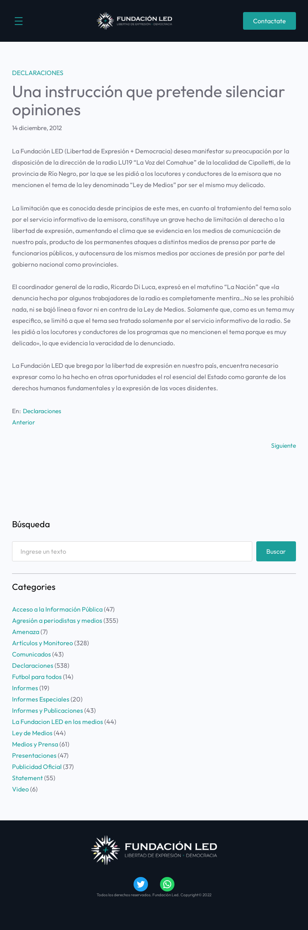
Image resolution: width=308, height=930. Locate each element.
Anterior (24, 422)
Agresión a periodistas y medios (57, 620)
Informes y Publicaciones (47, 710)
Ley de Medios (32, 732)
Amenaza (25, 631)
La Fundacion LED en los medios (57, 721)
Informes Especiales (40, 699)
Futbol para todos (37, 676)
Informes (25, 687)
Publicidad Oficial (37, 766)
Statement (27, 777)
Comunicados (31, 654)
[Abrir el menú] (18, 21)
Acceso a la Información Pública (57, 609)
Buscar (276, 551)
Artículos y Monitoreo (42, 642)
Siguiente (283, 445)
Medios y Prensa (35, 744)
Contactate (269, 21)
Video (20, 789)
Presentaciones (34, 755)
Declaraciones (37, 73)
